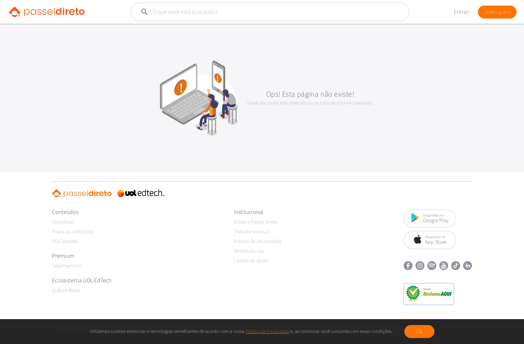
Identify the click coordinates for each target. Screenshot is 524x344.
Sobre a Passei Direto (256, 222)
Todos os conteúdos (73, 231)
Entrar (461, 12)
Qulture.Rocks (66, 290)
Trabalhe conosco (252, 231)
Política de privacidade (258, 241)
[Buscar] (252, 12)
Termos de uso (249, 251)
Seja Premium (66, 266)
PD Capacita (65, 241)
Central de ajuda (251, 260)
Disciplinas (63, 222)
